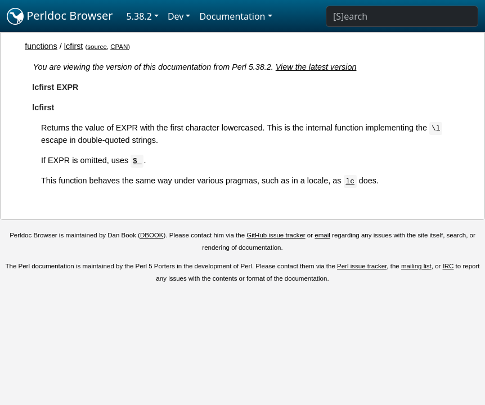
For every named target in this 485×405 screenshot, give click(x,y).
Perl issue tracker (362, 266)
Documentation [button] (232, 16)
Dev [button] (176, 16)
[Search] (402, 16)
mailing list (416, 266)
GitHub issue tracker (275, 235)
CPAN (119, 46)
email (322, 235)
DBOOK (152, 235)
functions (41, 46)
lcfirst (73, 46)
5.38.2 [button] (139, 16)
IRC (448, 266)
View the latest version (316, 66)
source (97, 46)
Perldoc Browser (60, 16)
